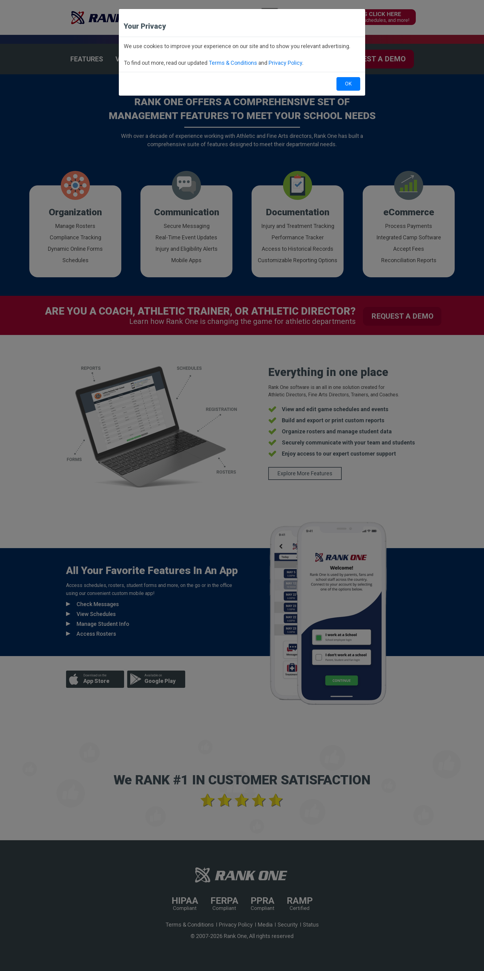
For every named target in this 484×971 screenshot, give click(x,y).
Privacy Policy (285, 63)
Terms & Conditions (233, 63)
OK (348, 84)
